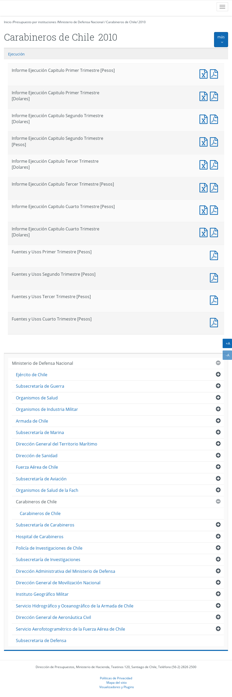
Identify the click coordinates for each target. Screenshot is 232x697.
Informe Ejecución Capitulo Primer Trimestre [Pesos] (204, 73)
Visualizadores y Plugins (116, 687)
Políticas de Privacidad (116, 678)
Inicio (7, 22)
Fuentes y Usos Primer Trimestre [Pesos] (215, 255)
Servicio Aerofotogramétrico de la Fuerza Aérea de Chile (70, 629)
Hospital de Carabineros (39, 536)
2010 (142, 22)
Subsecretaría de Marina (40, 432)
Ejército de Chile (31, 375)
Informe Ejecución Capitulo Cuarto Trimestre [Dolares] (204, 232)
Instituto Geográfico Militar (42, 594)
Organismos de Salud (37, 398)
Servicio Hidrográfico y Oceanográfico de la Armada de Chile (74, 606)
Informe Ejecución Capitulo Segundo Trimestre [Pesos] (204, 141)
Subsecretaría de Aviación (41, 479)
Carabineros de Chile (121, 22)
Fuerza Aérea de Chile (37, 467)
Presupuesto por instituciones (34, 22)
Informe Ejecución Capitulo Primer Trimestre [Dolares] (204, 96)
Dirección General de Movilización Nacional (58, 583)
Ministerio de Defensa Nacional (81, 22)
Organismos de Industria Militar (47, 409)
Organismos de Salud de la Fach (47, 490)
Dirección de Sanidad (36, 456)
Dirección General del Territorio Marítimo (56, 444)
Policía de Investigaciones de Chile (49, 548)
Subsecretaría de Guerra (40, 386)
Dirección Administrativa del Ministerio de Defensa (65, 571)
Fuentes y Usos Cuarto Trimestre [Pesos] (215, 322)
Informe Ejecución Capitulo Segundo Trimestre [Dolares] (204, 118)
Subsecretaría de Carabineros (45, 525)
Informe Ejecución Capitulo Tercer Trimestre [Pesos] (204, 187)
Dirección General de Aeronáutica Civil (53, 617)
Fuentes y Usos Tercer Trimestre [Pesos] (215, 299)
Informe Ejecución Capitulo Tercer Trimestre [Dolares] (204, 164)
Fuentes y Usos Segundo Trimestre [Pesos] (215, 277)
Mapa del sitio (116, 682)
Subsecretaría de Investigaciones (48, 559)
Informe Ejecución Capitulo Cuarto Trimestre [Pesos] (204, 209)
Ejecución (16, 54)
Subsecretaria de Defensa (41, 640)
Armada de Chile (32, 421)
